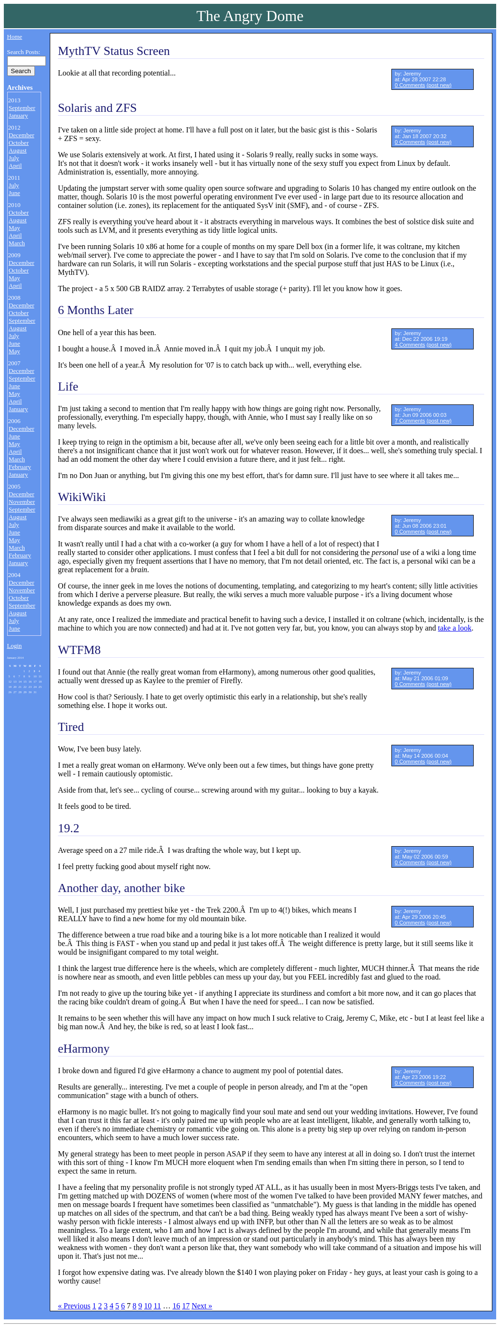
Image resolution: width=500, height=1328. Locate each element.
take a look (454, 628)
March (17, 243)
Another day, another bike (121, 888)
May (14, 227)
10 (148, 1306)
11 (157, 1306)
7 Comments (410, 421)
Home (14, 36)
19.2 (68, 828)
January (18, 115)
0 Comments (410, 85)
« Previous (74, 1306)
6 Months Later (95, 310)
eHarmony (84, 1049)
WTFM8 (79, 650)
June (14, 192)
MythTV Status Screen (114, 51)
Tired (71, 727)
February (20, 466)
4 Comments (410, 345)
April (15, 165)
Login (14, 645)
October (19, 142)
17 (185, 1306)
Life (68, 386)
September (22, 107)
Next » (201, 1306)
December (21, 135)
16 (176, 1306)
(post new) (439, 85)
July (14, 158)
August (18, 150)
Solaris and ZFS (97, 108)
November (22, 501)
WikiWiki (82, 497)
